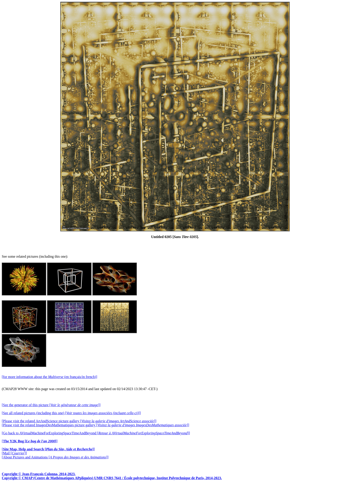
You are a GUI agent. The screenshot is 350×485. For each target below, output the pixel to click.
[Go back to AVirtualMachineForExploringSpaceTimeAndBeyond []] (96, 433)
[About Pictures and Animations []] (55, 457)
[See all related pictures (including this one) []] (71, 413)
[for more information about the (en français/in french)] (49, 377)
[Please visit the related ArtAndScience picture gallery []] (79, 421)
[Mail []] (14, 453)
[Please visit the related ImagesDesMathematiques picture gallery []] (95, 425)
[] (30, 441)
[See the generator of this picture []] (51, 405)
